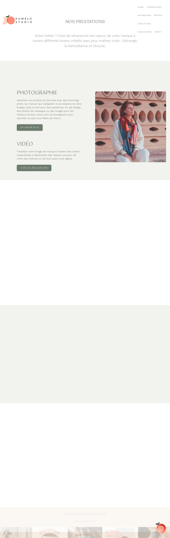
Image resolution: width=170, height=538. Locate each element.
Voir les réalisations (34, 175)
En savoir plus (30, 135)
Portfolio (119, 4)
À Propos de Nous (88, 4)
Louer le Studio (132, 4)
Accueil (75, 4)
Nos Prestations (105, 4)
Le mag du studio (149, 4)
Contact (162, 4)
